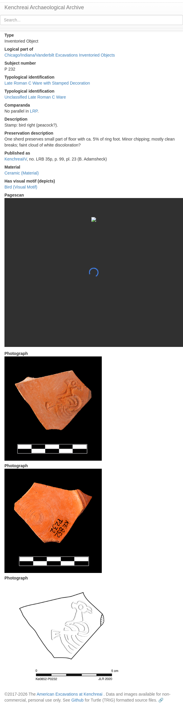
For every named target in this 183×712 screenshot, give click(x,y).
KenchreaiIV (15, 159)
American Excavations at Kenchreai (69, 694)
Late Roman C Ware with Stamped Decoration (47, 83)
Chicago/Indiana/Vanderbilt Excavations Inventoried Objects (59, 55)
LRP (33, 111)
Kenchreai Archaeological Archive (44, 7)
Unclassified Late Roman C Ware (35, 97)
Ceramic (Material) (21, 173)
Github (77, 700)
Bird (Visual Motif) (20, 187)
